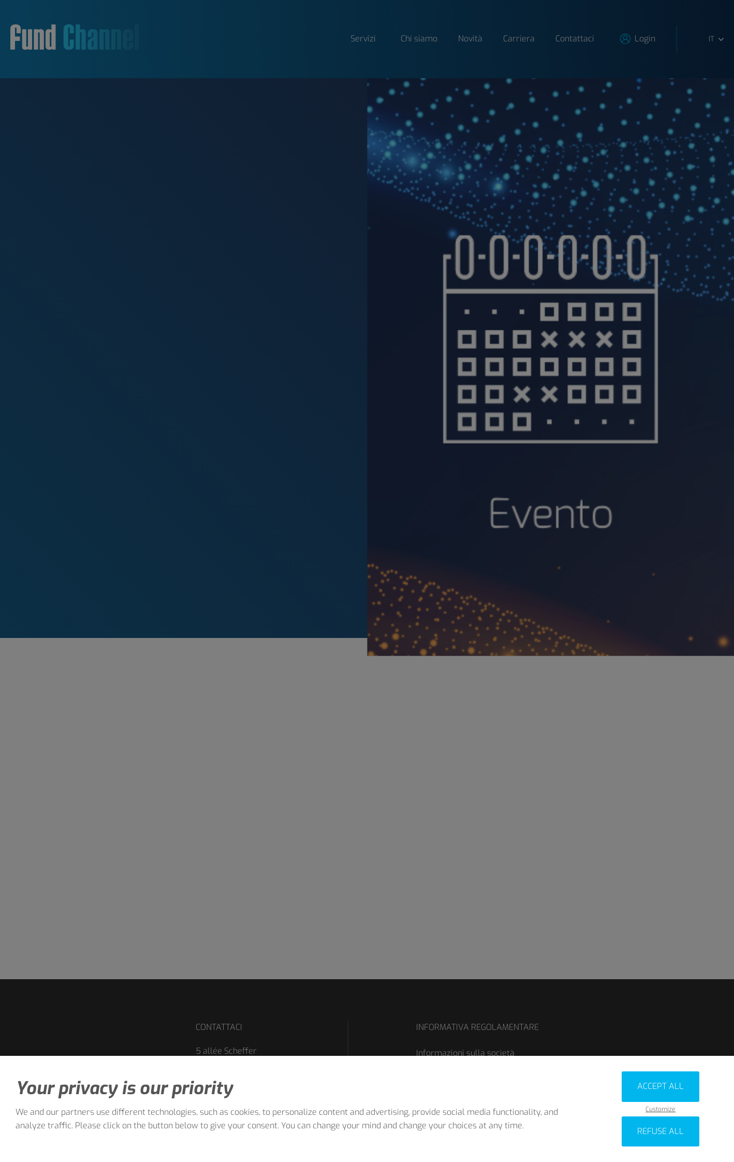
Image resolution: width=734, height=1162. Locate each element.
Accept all (660, 1086)
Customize (660, 1109)
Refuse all (660, 1131)
